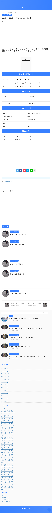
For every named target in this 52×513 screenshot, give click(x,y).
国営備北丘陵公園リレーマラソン (20, 347)
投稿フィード (5, 497)
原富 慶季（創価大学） (18, 274)
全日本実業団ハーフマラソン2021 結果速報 (25, 318)
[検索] (43, 313)
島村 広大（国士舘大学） (19, 234)
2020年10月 (5, 379)
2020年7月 (4, 387)
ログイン (3, 495)
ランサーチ (26, 7)
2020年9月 (4, 382)
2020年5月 (4, 393)
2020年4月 (4, 396)
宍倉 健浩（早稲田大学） (19, 294)
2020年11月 (5, 376)
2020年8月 (4, 385)
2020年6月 (4, 390)
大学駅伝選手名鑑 (8, 181)
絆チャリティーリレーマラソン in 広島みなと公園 (26, 328)
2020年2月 (4, 401)
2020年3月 (4, 398)
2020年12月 (5, 374)
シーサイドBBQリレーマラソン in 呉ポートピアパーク (28, 356)
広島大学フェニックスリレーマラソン (22, 337)
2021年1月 (4, 371)
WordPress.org (6, 501)
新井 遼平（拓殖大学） (18, 244)
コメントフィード (6, 499)
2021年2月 (4, 368)
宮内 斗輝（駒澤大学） (18, 264)
